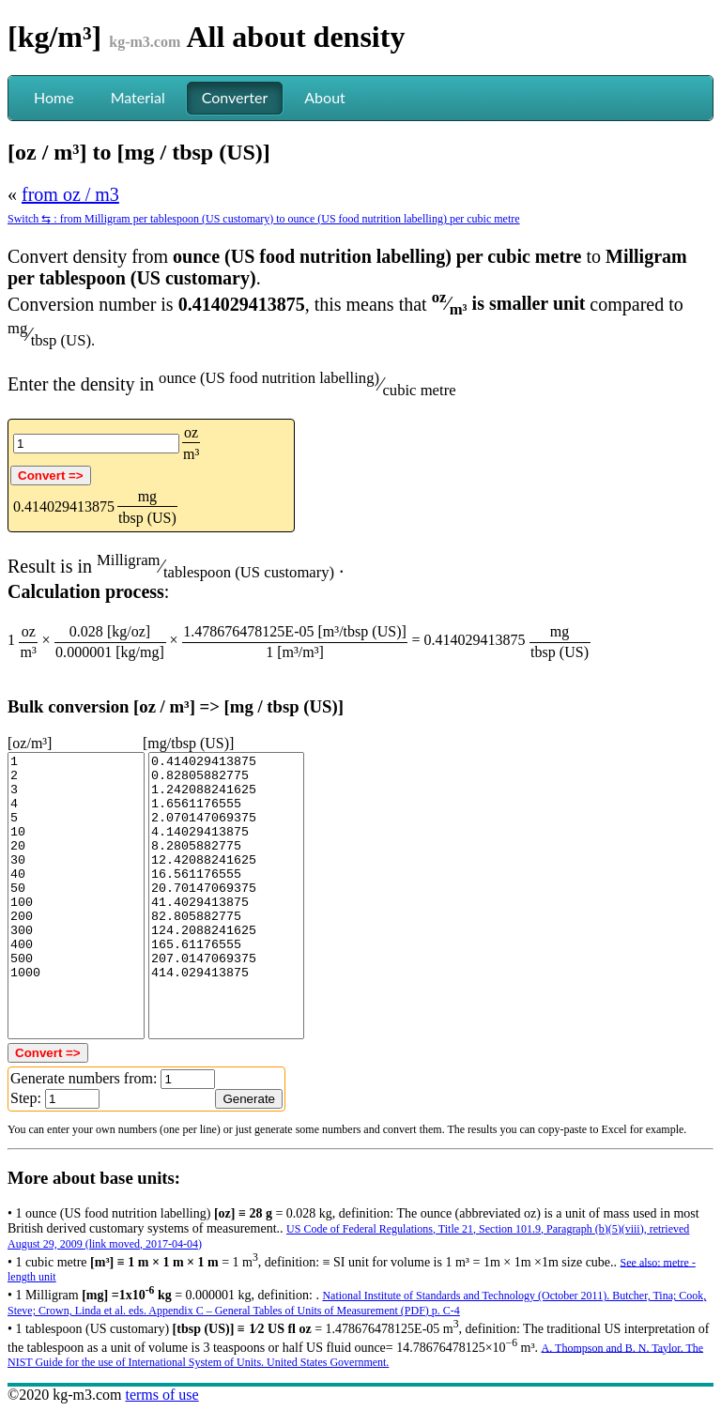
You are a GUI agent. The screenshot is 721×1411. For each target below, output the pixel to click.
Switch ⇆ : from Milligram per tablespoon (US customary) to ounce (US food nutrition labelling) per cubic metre (264, 218)
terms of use (161, 1395)
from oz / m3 (70, 194)
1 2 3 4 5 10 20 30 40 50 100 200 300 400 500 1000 (76, 895)
